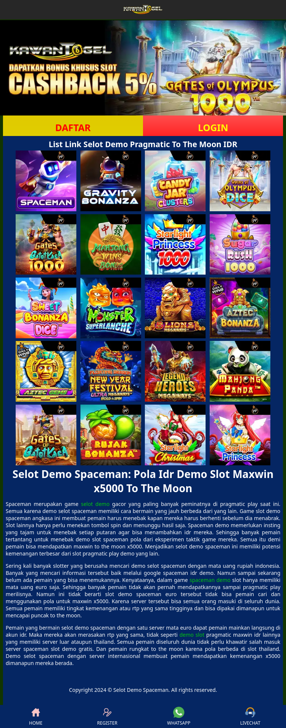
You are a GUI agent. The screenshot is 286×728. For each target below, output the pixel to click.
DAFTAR (72, 127)
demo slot (191, 634)
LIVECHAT (250, 716)
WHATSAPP (178, 716)
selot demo (95, 503)
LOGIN (213, 127)
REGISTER (107, 716)
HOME (35, 716)
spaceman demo (210, 579)
